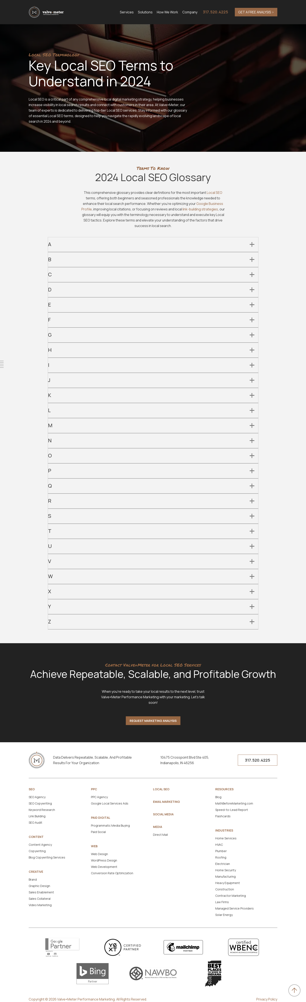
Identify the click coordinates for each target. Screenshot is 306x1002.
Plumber (221, 851)
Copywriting (37, 851)
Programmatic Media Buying (110, 825)
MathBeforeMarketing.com (234, 803)
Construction (224, 889)
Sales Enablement (41, 892)
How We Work (167, 12)
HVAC (219, 845)
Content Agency (40, 845)
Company (189, 12)
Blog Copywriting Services (47, 857)
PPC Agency (99, 797)
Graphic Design (39, 886)
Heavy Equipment (227, 883)
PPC (94, 789)
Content (36, 836)
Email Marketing (166, 801)
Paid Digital (100, 817)
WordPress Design (104, 860)
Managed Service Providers (234, 908)
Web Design (99, 854)
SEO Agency (37, 797)
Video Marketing (40, 905)
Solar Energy (224, 915)
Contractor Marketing (230, 896)
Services (127, 12)
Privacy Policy (266, 999)
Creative (36, 871)
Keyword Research (42, 810)
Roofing (220, 857)
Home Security (225, 870)
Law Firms (222, 902)
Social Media (163, 814)
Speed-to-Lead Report (231, 810)
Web (94, 846)
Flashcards (223, 816)
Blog (218, 797)
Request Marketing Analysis (153, 721)
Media (157, 826)
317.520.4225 (215, 11)
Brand (33, 879)
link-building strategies (200, 209)
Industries (224, 830)
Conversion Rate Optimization (112, 873)
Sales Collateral (40, 899)
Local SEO (214, 192)
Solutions (145, 12)
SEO (32, 789)
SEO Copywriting (40, 803)
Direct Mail (160, 835)
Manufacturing (225, 876)
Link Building (37, 816)
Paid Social (98, 832)
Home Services (226, 838)
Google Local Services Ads (109, 803)
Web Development (104, 867)
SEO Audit (35, 822)
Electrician (222, 864)
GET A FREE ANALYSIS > (256, 12)
